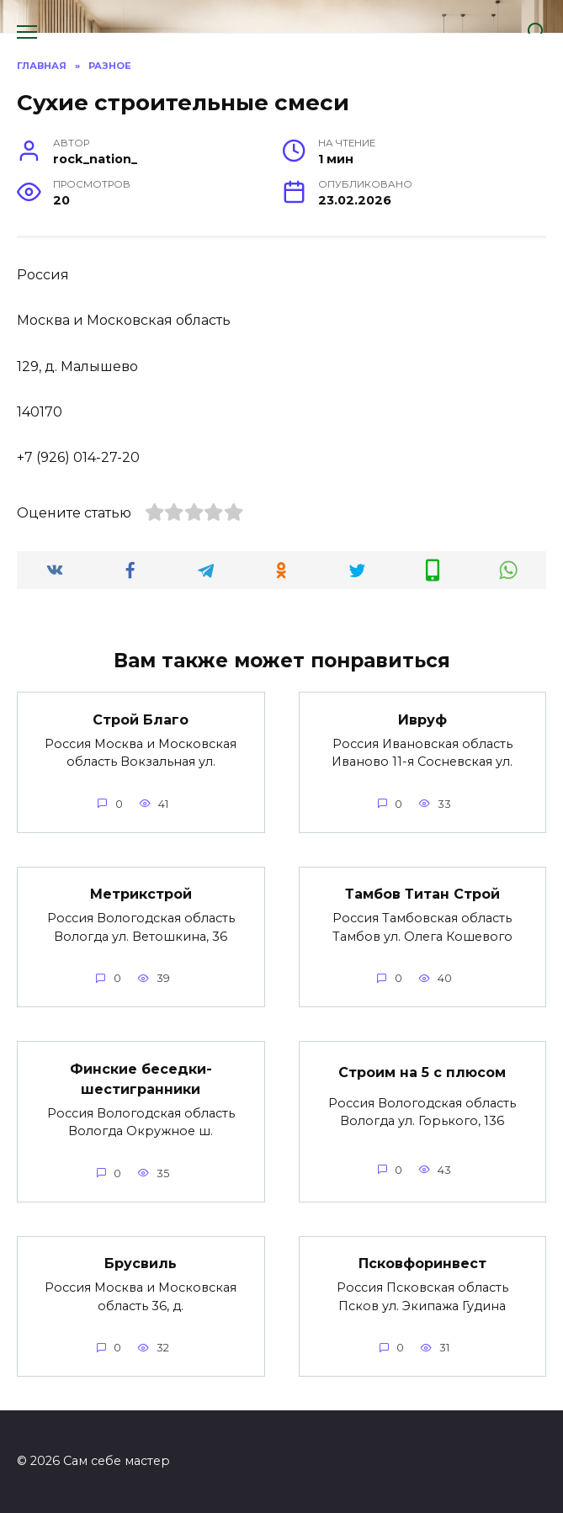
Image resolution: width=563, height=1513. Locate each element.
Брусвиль (140, 1263)
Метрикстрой (141, 894)
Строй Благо (141, 719)
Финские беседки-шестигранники (141, 1078)
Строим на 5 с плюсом (422, 1072)
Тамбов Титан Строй (422, 894)
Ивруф (422, 719)
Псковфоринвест (422, 1263)
